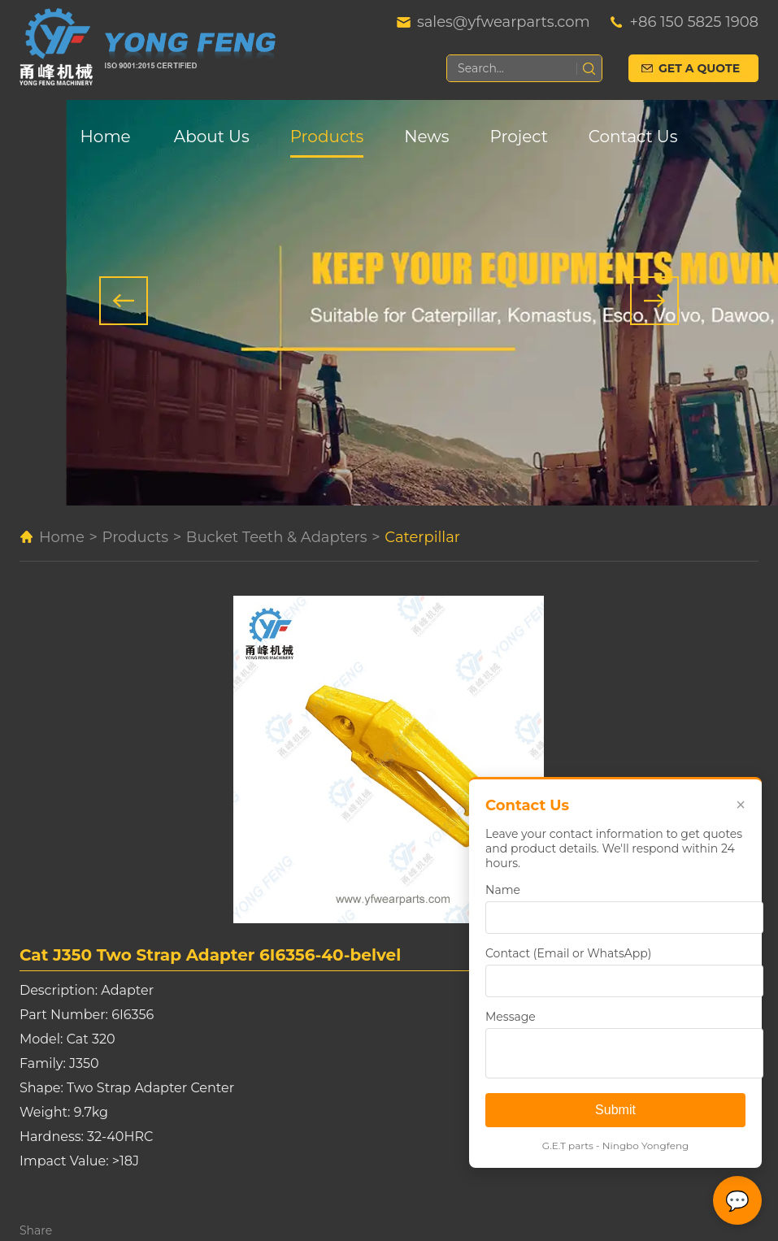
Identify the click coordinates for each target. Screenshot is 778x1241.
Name (502, 890)
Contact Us (633, 136)
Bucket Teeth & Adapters (276, 537)
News (426, 136)
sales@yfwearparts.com (503, 22)
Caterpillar (422, 537)
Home (105, 136)
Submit (615, 1110)
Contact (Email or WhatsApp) (568, 953)
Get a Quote (699, 68)
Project (519, 136)
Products (326, 136)
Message (510, 1016)
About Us (212, 136)
